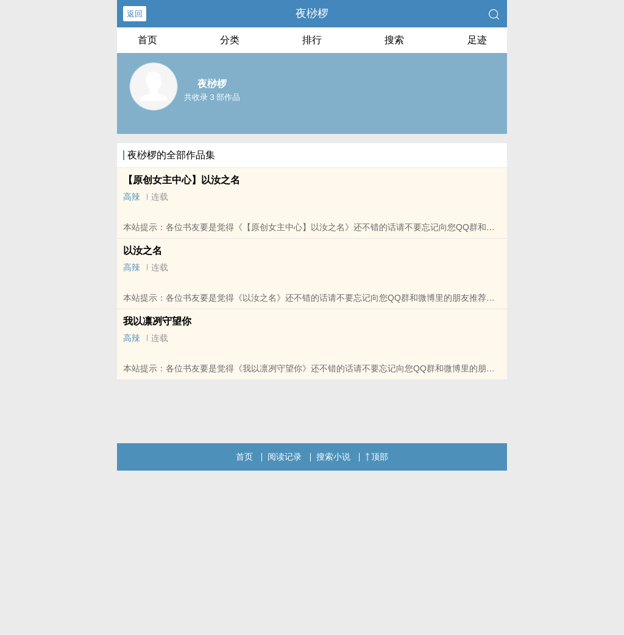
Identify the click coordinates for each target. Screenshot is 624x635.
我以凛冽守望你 (157, 321)
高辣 (131, 197)
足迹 (477, 40)
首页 (147, 40)
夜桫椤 (312, 13)
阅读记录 (285, 456)
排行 (312, 40)
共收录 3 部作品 (212, 97)
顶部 (376, 456)
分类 (229, 40)
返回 (135, 13)
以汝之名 (142, 250)
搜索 (394, 40)
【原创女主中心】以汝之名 (181, 180)
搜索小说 (333, 456)
